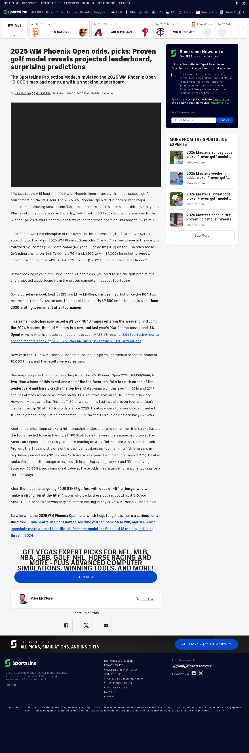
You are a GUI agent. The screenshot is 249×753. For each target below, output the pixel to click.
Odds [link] (60, 12)
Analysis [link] (99, 12)
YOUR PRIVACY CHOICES (118, 683)
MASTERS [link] (36, 12)
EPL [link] (146, 12)
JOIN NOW (86, 577)
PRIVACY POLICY (113, 665)
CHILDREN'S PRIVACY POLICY (120, 669)
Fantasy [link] (72, 12)
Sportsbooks (106, 3)
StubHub (88, 3)
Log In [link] (215, 12)
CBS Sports (29, 3)
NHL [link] (130, 12)
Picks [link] (50, 12)
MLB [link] (114, 12)
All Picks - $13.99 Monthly (206, 644)
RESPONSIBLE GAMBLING (119, 661)
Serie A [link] (187, 12)
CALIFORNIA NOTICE (115, 687)
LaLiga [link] (156, 12)
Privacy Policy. (219, 103)
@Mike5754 (41, 93)
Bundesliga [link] (172, 12)
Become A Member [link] (236, 12)
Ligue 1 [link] (200, 12)
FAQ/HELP (110, 692)
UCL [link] (138, 12)
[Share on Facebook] (66, 625)
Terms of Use (221, 99)
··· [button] (209, 12)
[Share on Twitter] (86, 625)
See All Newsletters (183, 112)
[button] (14, 25)
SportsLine (11, 3)
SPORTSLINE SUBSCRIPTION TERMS (124, 678)
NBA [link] (122, 12)
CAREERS (109, 696)
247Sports (71, 3)
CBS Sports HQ (50, 3)
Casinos (124, 3)
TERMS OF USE (112, 674)
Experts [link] (85, 12)
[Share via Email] (106, 625)
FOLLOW (145, 599)
